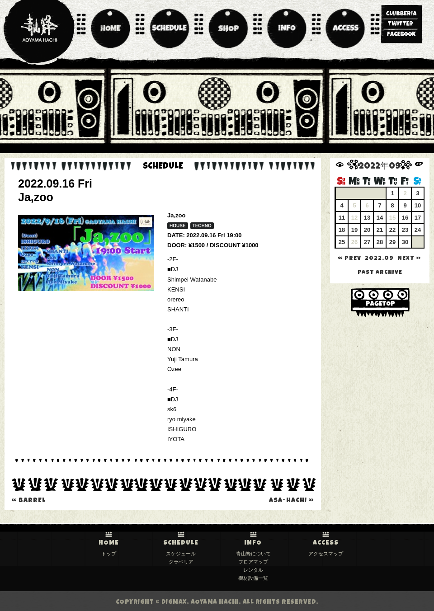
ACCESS (326, 543)
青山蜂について (253, 553)
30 (405, 242)
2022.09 (379, 259)
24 (418, 229)
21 (380, 229)
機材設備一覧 (253, 578)
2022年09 (380, 167)
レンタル (253, 570)
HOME (109, 543)
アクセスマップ (325, 553)
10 (418, 205)
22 (392, 229)
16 (405, 217)
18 (342, 229)
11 (342, 217)
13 (367, 217)
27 (367, 242)
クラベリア (181, 561)
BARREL (28, 501)
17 (418, 217)
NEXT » (409, 259)
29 (392, 242)
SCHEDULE (180, 543)
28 (380, 242)
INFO (253, 543)
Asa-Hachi (291, 501)
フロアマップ (253, 561)
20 (367, 229)
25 (342, 242)
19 (354, 229)
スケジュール (181, 553)
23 (405, 229)
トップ (108, 553)
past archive (380, 273)
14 (380, 217)
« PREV (349, 259)
